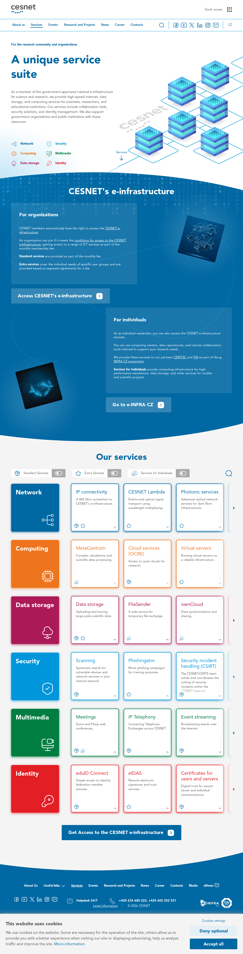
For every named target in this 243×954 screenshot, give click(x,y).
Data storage (25, 163)
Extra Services (96, 473)
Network (22, 144)
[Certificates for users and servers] (200, 788)
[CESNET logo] (23, 9)
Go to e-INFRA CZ (138, 405)
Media (193, 885)
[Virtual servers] (200, 563)
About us (18, 25)
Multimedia (58, 154)
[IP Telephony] (147, 732)
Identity (56, 163)
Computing (23, 154)
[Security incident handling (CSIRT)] (200, 676)
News (105, 25)
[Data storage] (94, 619)
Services (36, 25)
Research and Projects (79, 25)
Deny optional (214, 931)
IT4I (195, 357)
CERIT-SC (180, 357)
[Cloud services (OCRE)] (147, 563)
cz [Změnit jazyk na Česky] (230, 25)
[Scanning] (94, 676)
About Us (31, 885)
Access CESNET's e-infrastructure (60, 296)
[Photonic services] (200, 507)
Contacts (137, 25)
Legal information (105, 906)
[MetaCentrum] (94, 563)
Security (56, 144)
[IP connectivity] (94, 507)
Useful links (54, 886)
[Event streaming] (200, 732)
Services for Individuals (159, 473)
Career (120, 25)
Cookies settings (213, 920)
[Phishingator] (147, 676)
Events (53, 25)
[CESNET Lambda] (147, 507)
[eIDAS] (147, 788)
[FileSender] (147, 619)
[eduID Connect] (94, 788)
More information (69, 944)
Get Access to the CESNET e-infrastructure (121, 833)
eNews (211, 886)
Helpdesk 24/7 (82, 901)
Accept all (214, 944)
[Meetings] (94, 732)
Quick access (218, 9)
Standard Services (38, 473)
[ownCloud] (200, 619)
